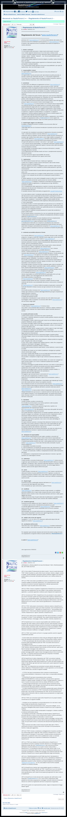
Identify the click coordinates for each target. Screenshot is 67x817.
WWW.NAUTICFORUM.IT (28, 762)
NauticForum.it (44, 812)
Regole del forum (7, 21)
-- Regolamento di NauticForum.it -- (40, 18)
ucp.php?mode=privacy (56, 191)
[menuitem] (16, 12)
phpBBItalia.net (37, 813)
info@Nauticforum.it (40, 745)
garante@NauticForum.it (27, 221)
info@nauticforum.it (45, 118)
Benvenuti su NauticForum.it (13, 18)
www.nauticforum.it (49, 35)
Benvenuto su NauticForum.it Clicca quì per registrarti (33, 2)
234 (9, 45)
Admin (5, 42)
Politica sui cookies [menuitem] (33, 808)
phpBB (26, 812)
